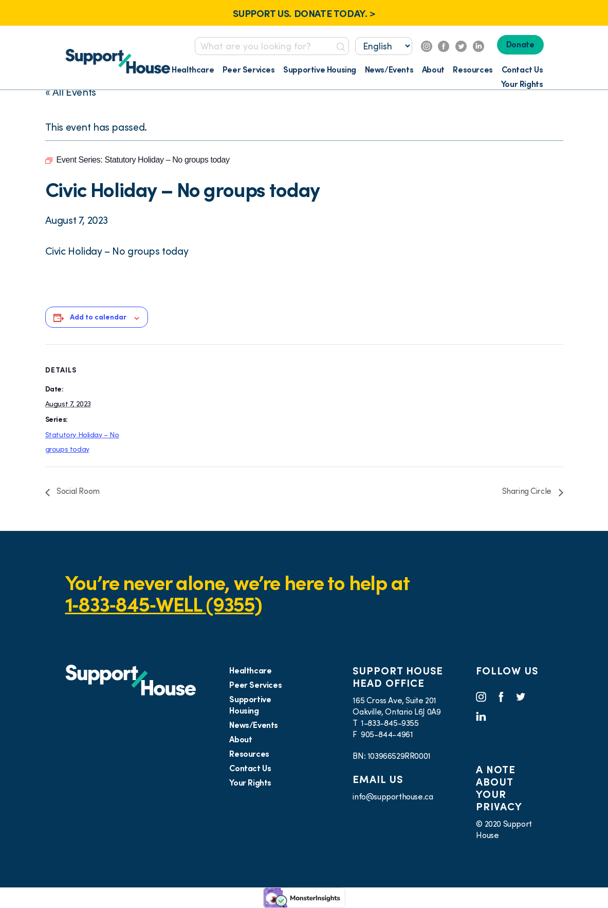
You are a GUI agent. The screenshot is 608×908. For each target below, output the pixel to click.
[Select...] (383, 46)
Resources (472, 69)
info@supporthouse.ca (393, 796)
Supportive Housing (319, 69)
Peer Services (249, 69)
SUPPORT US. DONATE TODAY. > (304, 13)
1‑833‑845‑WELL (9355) (163, 604)
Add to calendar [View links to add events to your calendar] (98, 317)
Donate (520, 44)
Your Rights (522, 84)
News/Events (389, 69)
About (433, 69)
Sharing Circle (528, 491)
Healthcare (193, 69)
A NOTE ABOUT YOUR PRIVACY (499, 788)
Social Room (77, 491)
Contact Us (522, 69)
